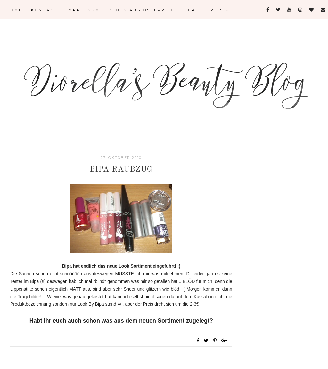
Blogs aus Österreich (144, 10)
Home (14, 10)
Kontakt (44, 10)
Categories (208, 10)
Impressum (83, 10)
